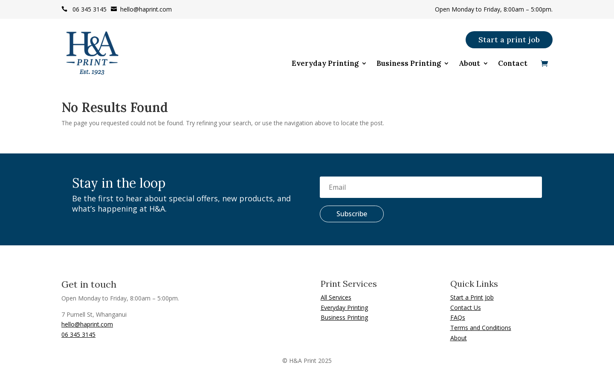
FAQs (457, 317)
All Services (336, 297)
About (469, 64)
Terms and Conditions (480, 328)
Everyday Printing (325, 64)
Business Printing (409, 64)
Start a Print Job (472, 297)
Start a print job (509, 39)
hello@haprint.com (141, 9)
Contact (512, 64)
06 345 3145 (84, 9)
